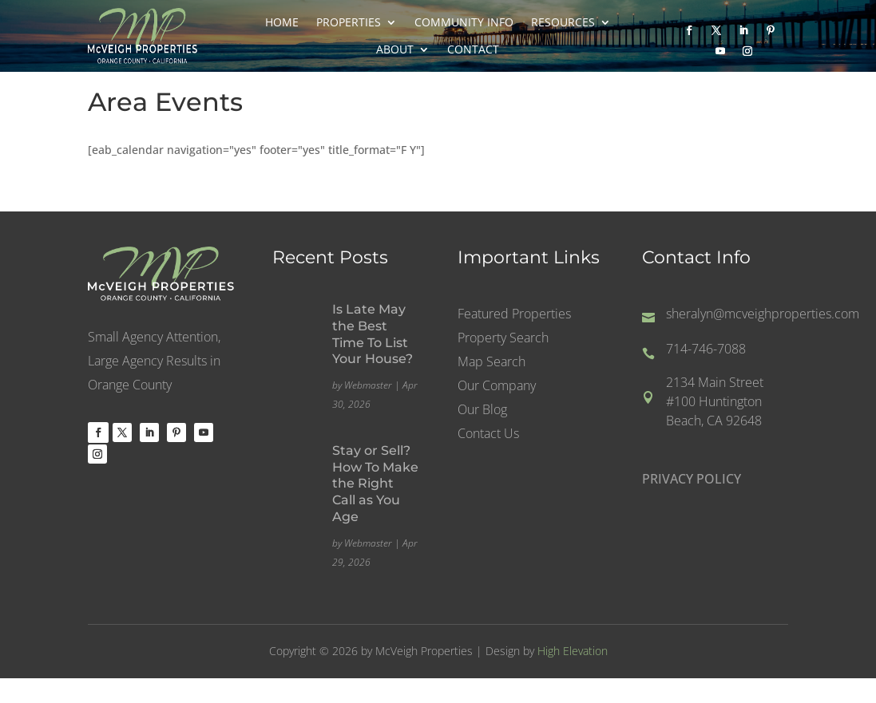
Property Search (503, 339)
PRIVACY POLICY (691, 479)
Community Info (463, 22)
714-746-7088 (706, 348)
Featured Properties (514, 315)
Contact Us (488, 435)
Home (282, 22)
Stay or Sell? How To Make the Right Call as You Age (375, 483)
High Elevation (572, 650)
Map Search (491, 363)
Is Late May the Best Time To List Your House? (372, 334)
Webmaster (368, 385)
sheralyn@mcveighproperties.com (762, 313)
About (395, 49)
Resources (563, 22)
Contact (473, 49)
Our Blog (482, 411)
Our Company (497, 387)
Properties (348, 22)
